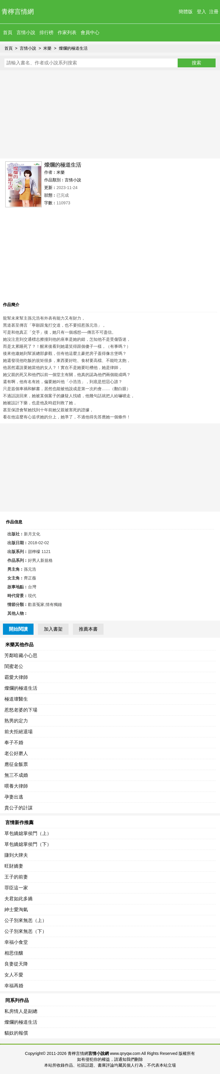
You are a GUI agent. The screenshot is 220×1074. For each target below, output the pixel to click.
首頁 (7, 32)
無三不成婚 (16, 775)
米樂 (47, 48)
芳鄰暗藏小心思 (20, 655)
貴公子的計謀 (18, 807)
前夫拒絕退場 (18, 731)
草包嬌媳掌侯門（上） (27, 833)
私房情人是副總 (20, 1011)
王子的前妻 (16, 876)
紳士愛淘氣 (16, 909)
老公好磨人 (16, 753)
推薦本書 (88, 629)
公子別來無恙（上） (25, 920)
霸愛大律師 (16, 677)
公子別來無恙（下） (25, 931)
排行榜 (46, 32)
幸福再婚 (13, 985)
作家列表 (67, 32)
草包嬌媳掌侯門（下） (27, 844)
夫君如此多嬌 (18, 898)
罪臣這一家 (16, 887)
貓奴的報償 (16, 1032)
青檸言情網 (17, 11)
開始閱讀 (18, 629)
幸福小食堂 (16, 942)
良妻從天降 (16, 963)
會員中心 (90, 32)
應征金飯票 (16, 764)
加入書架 (53, 629)
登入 (201, 11)
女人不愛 (13, 974)
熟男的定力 (16, 720)
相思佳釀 (13, 953)
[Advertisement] (110, 114)
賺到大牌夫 (16, 855)
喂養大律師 (16, 786)
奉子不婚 (13, 742)
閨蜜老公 (13, 666)
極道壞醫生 (16, 698)
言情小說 (25, 32)
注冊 (214, 11)
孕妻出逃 (13, 796)
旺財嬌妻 (13, 865)
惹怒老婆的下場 (20, 709)
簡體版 (186, 11)
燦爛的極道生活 (73, 48)
